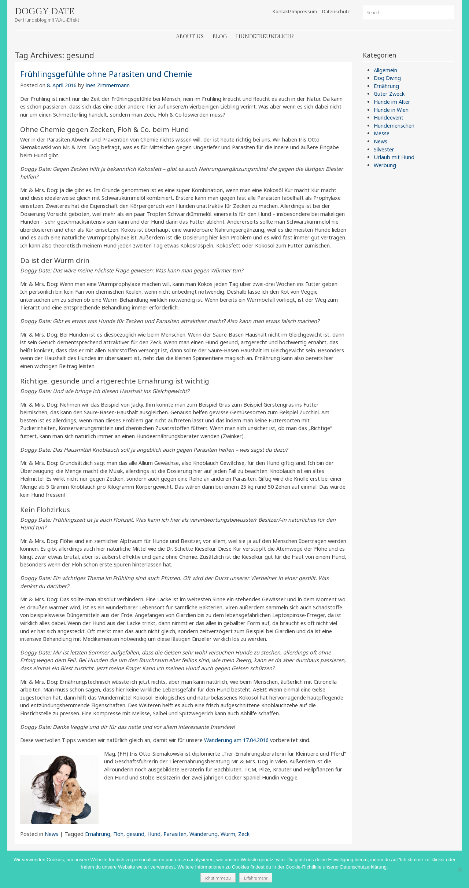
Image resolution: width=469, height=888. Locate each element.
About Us (190, 36)
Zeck (244, 833)
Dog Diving (387, 77)
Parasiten (175, 833)
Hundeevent (388, 117)
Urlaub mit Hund (394, 157)
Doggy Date (44, 12)
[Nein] (460, 869)
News (51, 833)
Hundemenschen (394, 125)
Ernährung (97, 833)
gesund (135, 833)
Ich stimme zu (218, 878)
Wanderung (203, 833)
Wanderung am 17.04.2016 (237, 740)
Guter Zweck (389, 93)
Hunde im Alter (392, 101)
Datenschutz (336, 11)
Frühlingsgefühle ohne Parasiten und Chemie (106, 74)
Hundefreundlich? (264, 36)
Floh (118, 833)
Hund (153, 833)
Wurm (228, 833)
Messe (381, 133)
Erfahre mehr (255, 878)
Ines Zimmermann (107, 85)
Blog (220, 36)
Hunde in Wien (391, 109)
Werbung (385, 165)
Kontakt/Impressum (295, 11)
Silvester (384, 149)
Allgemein (385, 70)
